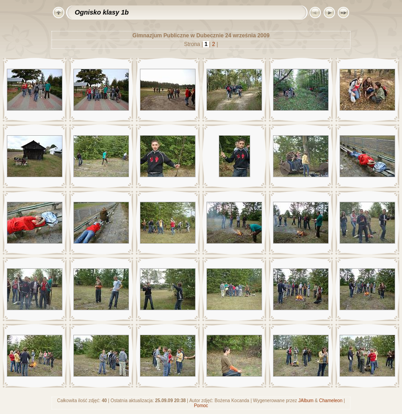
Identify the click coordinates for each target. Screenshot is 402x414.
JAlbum (305, 400)
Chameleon (330, 400)
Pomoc (201, 405)
